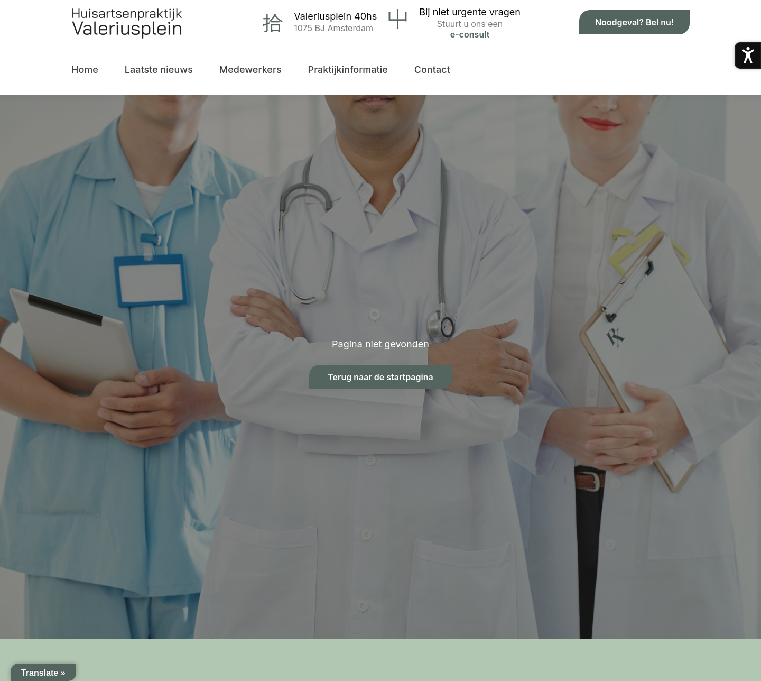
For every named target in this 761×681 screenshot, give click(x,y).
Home (84, 69)
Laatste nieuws (159, 69)
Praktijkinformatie (348, 69)
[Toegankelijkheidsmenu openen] (748, 55)
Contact (432, 69)
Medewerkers (250, 69)
